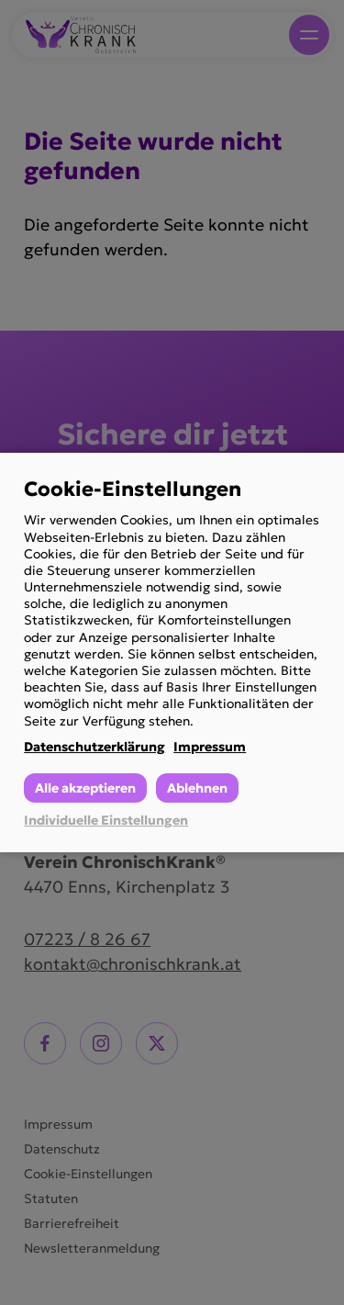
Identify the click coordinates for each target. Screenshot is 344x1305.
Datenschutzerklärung (94, 746)
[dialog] (172, 653)
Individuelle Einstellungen (106, 820)
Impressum (209, 746)
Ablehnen (197, 788)
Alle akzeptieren (85, 788)
